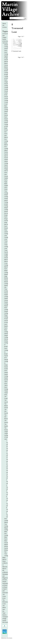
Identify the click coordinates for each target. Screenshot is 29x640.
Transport (5, 616)
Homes (6, 43)
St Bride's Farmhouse (7, 354)
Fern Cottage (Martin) (6, 148)
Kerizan (6, 213)
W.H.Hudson (5, 622)
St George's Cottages (6, 359)
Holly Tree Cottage (6, 191)
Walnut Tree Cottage (6, 524)
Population (5, 583)
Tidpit (6, 431)
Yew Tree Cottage (6, 553)
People (4, 581)
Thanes (6, 391)
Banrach (6, 61)
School (5, 585)
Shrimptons (7, 339)
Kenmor (6, 211)
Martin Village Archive (10, 9)
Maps (3, 557)
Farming (6, 41)
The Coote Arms (4, 596)
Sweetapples (7, 372)
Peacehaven (7, 306)
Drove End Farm (6, 131)
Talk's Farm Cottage (6, 387)
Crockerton (7, 102)
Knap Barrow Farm (6, 224)
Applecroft (7, 56)
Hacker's (6, 159)
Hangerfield (7, 169)
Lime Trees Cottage (6, 244)
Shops (5, 587)
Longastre (7, 254)
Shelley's (6, 333)
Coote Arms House (6, 94)
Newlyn (6, 285)
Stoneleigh (7, 367)
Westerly (6, 544)
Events (4, 39)
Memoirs (6, 572)
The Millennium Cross (5, 602)
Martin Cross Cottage (6, 263)
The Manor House (6, 405)
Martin (6, 259)
